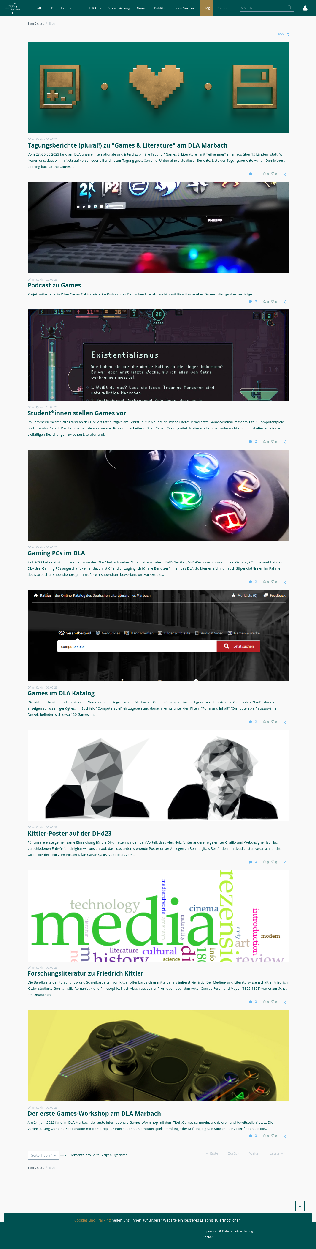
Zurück (233, 1153)
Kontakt (208, 1237)
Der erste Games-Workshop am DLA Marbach (94, 1113)
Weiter (254, 1153)
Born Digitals (36, 23)
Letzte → (277, 1153)
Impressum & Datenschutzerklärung (228, 1231)
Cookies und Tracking (92, 1220)
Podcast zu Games (54, 285)
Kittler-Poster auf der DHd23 (70, 833)
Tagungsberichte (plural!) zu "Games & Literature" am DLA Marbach (128, 145)
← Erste (212, 1153)
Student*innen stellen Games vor (77, 413)
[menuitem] (53, 8)
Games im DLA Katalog (61, 693)
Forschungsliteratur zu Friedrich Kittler (85, 973)
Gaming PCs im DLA (56, 553)
